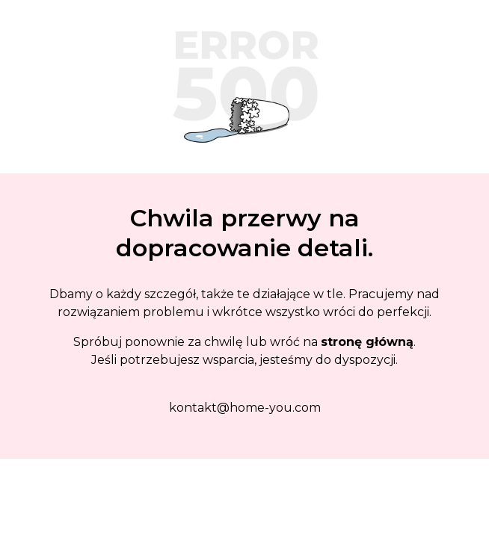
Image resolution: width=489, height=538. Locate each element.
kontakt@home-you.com (245, 408)
